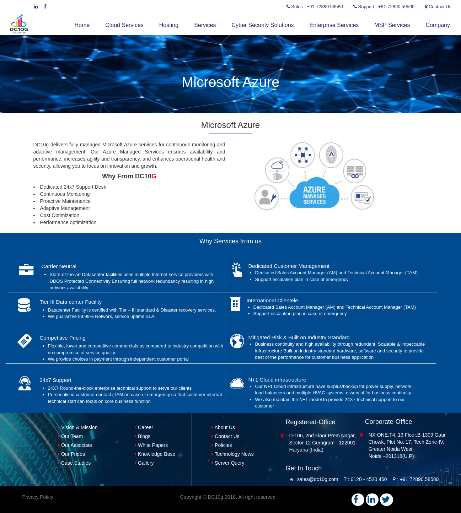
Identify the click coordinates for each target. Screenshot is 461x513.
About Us (223, 427)
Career (144, 427)
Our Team (70, 436)
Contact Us (225, 436)
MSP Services (392, 25)
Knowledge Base (155, 454)
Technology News (232, 454)
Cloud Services (124, 25)
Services (205, 25)
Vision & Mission (77, 427)
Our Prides (71, 454)
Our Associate (75, 445)
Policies (221, 445)
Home (82, 25)
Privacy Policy (37, 497)
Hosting (168, 25)
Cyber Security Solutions (262, 25)
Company (438, 25)
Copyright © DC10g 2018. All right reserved (228, 497)
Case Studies (74, 463)
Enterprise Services (334, 25)
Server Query (227, 463)
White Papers (151, 445)
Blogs (142, 436)
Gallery (144, 463)
